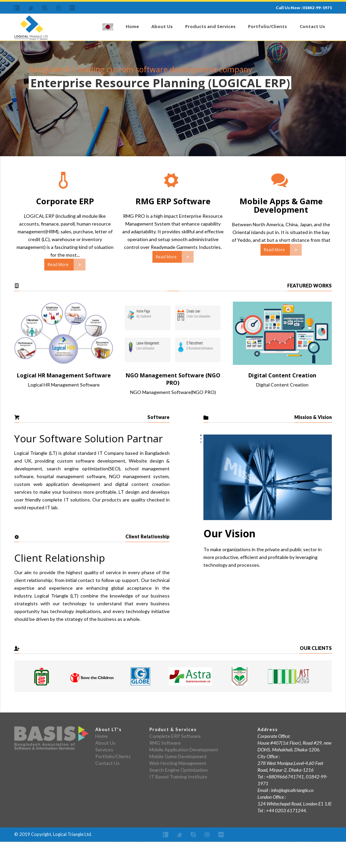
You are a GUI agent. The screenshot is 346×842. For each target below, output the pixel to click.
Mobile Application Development (183, 749)
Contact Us (312, 26)
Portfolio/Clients (267, 26)
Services (104, 749)
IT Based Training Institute (178, 776)
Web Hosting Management (177, 763)
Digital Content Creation (282, 375)
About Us (162, 26)
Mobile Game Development (178, 756)
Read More (58, 264)
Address (267, 729)
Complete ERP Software (175, 736)
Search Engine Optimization (178, 770)
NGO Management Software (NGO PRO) (173, 379)
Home (132, 26)
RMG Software (165, 743)
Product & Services (173, 729)
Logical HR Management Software (64, 375)
